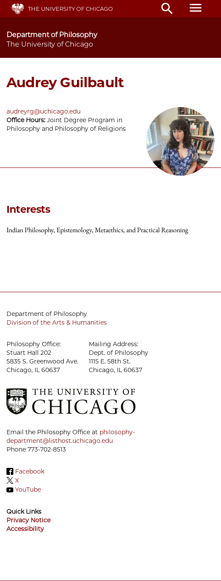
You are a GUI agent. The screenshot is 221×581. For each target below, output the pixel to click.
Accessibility (25, 529)
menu (195, 8)
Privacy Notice (28, 520)
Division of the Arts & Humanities (56, 322)
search (167, 8)
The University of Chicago (70, 8)
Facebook (29, 471)
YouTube (28, 490)
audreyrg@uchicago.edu (43, 111)
